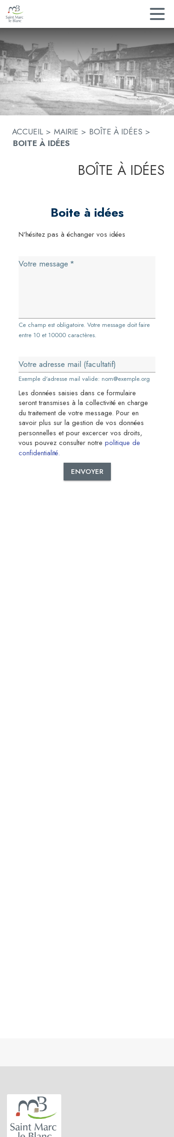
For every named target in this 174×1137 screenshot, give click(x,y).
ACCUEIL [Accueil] (27, 131)
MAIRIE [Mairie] (66, 131)
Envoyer (87, 471)
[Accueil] (15, 14)
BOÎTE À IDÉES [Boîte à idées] (115, 131)
